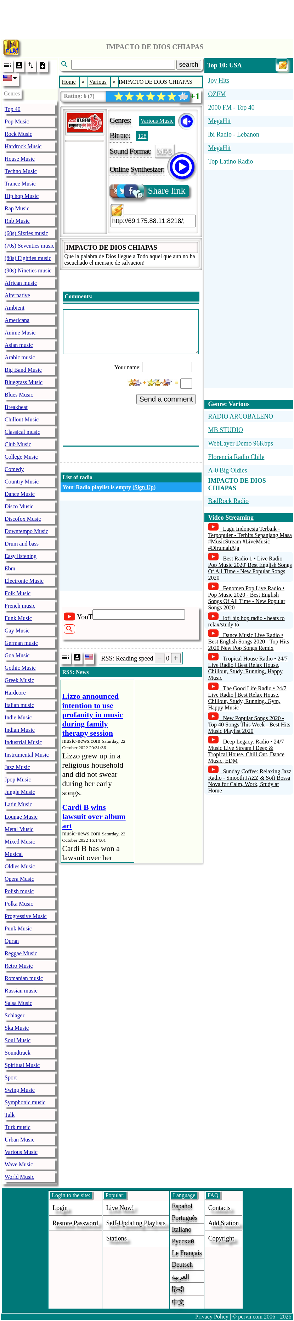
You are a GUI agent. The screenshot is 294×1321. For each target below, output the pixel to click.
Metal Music (19, 829)
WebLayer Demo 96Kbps (240, 443)
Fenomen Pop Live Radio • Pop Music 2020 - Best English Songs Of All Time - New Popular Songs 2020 (246, 597)
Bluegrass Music (24, 382)
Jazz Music (17, 767)
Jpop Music (18, 779)
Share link (148, 191)
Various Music (21, 1152)
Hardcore (15, 693)
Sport (11, 1077)
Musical (14, 854)
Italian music (19, 705)
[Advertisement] (147, 17)
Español (182, 1206)
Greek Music (19, 680)
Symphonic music (25, 1102)
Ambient (14, 308)
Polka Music (19, 904)
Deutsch (182, 1264)
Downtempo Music (26, 531)
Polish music (19, 891)
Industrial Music (23, 742)
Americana (17, 320)
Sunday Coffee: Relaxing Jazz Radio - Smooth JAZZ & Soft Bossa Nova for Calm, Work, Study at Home (249, 781)
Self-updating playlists (136, 1223)
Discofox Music (23, 519)
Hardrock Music (23, 146)
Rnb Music (17, 221)
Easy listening (20, 556)
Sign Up (144, 487)
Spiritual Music (22, 1065)
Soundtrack (17, 1053)
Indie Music (18, 717)
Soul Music (17, 1040)
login (60, 1207)
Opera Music (19, 879)
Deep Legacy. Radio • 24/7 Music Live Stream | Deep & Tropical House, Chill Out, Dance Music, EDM (246, 751)
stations (116, 1238)
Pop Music (17, 121)
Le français (187, 1252)
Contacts (219, 1207)
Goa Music (17, 655)
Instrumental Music (27, 755)
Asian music (19, 345)
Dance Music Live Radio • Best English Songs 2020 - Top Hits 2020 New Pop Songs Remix (248, 641)
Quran (12, 941)
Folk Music (17, 593)
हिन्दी (178, 1289)
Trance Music (20, 184)
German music (21, 643)
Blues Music (19, 395)
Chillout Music (22, 419)
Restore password (75, 1223)
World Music (19, 1177)
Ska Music (17, 1028)
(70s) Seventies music (29, 246)
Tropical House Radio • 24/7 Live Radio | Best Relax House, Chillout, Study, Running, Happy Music (248, 668)
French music (20, 606)
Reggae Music (21, 953)
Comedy (14, 469)
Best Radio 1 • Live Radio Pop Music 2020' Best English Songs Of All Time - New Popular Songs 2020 (250, 568)
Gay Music (17, 631)
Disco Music (19, 506)
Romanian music (24, 978)
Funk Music (18, 618)
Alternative (17, 295)
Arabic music (20, 357)
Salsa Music (18, 1003)
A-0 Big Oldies (227, 470)
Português (184, 1217)
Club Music (18, 444)
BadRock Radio (228, 500)
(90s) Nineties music (28, 270)
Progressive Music (26, 916)
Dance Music (20, 494)
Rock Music (18, 134)
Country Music (22, 482)
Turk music (17, 1127)
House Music (20, 159)
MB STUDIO (225, 429)
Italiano (181, 1229)
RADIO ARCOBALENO (240, 416)
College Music (21, 457)
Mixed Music (20, 842)
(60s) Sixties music (26, 233)
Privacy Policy (211, 1317)
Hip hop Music (22, 196)
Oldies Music (20, 866)
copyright (221, 1238)
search (188, 64)
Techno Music (21, 171)
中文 (178, 1301)
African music (21, 283)
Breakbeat (16, 407)
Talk (10, 1115)
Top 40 (13, 109)
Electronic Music (24, 581)
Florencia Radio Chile (236, 456)
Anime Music (20, 333)
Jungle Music (20, 792)
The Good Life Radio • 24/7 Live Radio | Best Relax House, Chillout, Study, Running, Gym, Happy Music (247, 698)
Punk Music (18, 928)
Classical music (22, 432)
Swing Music (20, 1090)
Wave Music (19, 1164)
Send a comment (166, 399)
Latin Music (18, 804)
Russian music (21, 991)
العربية (180, 1276)
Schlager (14, 1015)
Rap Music (17, 208)
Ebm (10, 568)
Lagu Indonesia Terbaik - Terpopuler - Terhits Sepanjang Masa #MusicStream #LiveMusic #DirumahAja (250, 538)
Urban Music (19, 1140)
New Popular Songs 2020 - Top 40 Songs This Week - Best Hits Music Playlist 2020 (249, 724)
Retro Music (19, 966)
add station (223, 1223)
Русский (183, 1241)
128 (142, 136)
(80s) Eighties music (28, 258)
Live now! (120, 1207)
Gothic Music (20, 668)
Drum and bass (22, 544)
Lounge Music (21, 817)
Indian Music (20, 730)
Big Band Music (23, 370)
